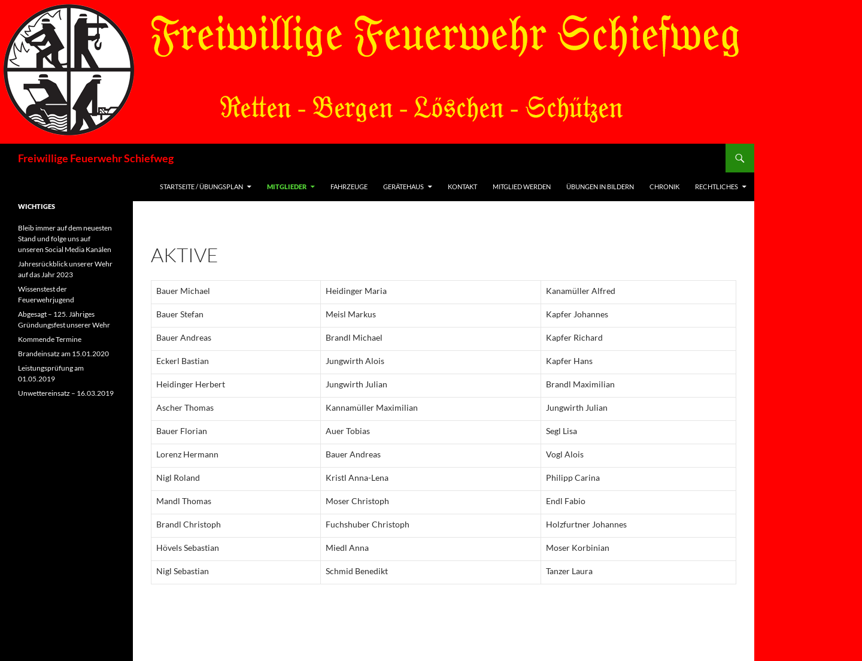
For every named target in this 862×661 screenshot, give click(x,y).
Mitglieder (286, 186)
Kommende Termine (49, 339)
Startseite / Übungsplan (201, 186)
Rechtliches (716, 186)
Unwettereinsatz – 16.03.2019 (66, 393)
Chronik (664, 186)
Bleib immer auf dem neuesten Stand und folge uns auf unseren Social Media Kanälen (65, 238)
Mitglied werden (522, 186)
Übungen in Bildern (600, 186)
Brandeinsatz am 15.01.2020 (63, 353)
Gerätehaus (403, 186)
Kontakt (462, 186)
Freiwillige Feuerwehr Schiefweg (96, 158)
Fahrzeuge (349, 186)
